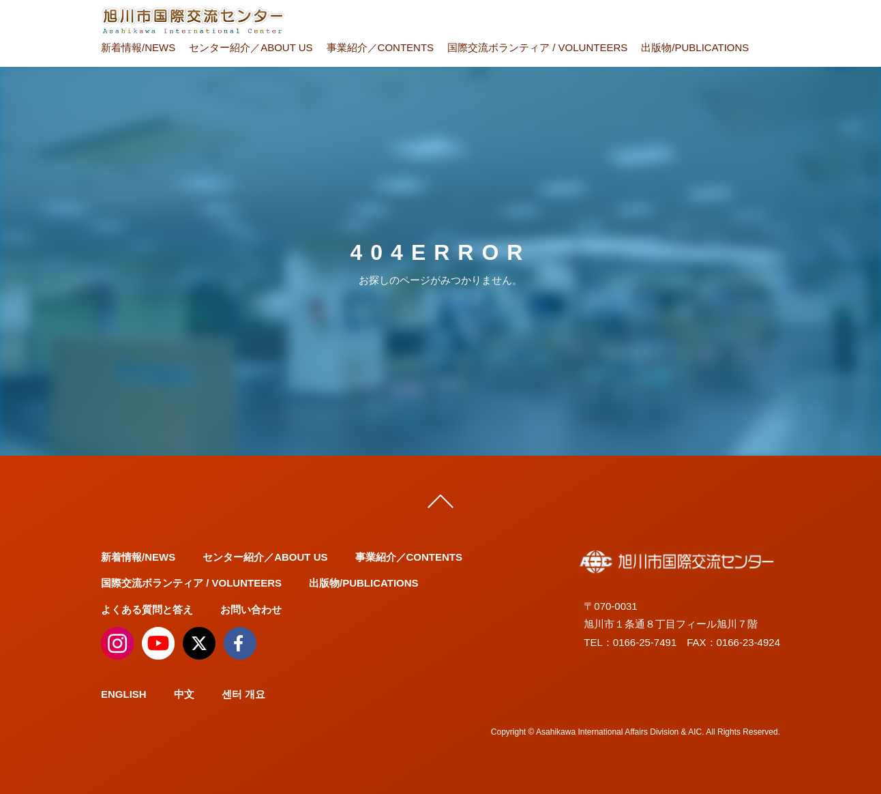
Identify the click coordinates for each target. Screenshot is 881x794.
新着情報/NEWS (138, 47)
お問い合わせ (251, 609)
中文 (184, 694)
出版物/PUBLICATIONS (695, 47)
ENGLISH (124, 694)
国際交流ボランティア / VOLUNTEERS (537, 47)
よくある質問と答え (147, 609)
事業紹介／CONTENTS (380, 47)
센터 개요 (243, 694)
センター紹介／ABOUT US (250, 47)
